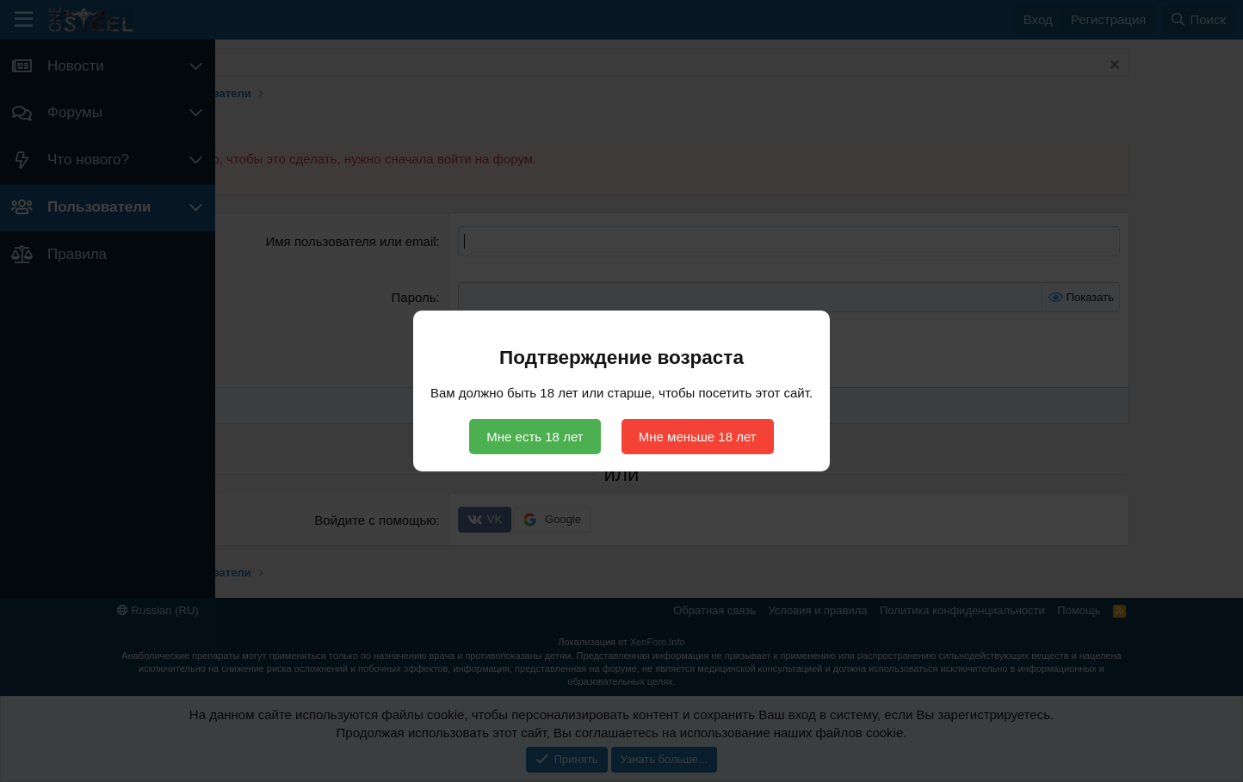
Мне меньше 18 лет (698, 436)
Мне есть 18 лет (534, 436)
